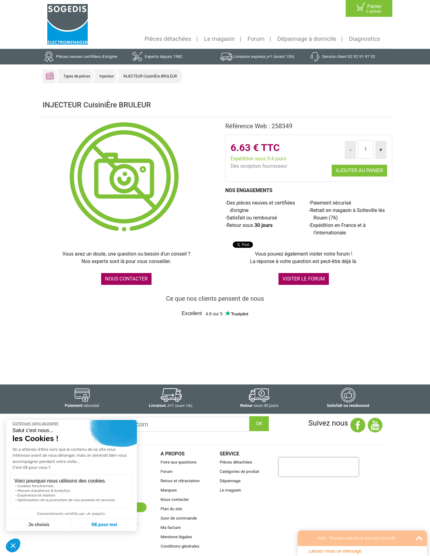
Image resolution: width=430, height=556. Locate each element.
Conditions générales (180, 546)
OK (259, 423)
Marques (169, 490)
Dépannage (230, 480)
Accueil (49, 75)
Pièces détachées (168, 38)
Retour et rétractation (180, 480)
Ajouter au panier (359, 170)
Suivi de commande (179, 518)
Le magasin (219, 38)
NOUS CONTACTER (126, 279)
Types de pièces (76, 76)
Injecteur (107, 76)
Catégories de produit (239, 471)
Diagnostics (364, 38)
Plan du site (171, 509)
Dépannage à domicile (306, 38)
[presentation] (318, 467)
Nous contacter (175, 499)
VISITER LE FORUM (304, 279)
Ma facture (170, 527)
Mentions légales (176, 537)
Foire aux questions (179, 462)
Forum (255, 38)
